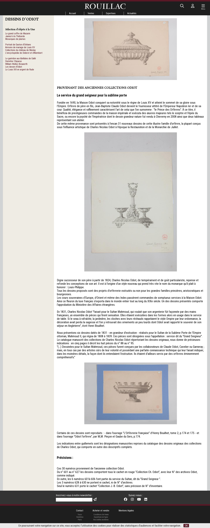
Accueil (72, 13)
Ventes (91, 13)
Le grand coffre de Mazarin (17, 33)
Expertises (111, 13)
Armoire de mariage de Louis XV (20, 47)
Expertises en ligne (101, 517)
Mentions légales (126, 510)
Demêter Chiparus (13, 61)
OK (186, 525)
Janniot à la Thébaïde (15, 36)
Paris (80, 520)
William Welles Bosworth (16, 64)
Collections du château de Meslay (20, 50)
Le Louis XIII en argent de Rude (19, 69)
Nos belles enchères (100, 520)
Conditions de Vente (100, 514)
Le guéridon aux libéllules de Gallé (20, 58)
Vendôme (79, 517)
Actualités (131, 13)
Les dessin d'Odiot (13, 66)
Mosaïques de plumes (15, 39)
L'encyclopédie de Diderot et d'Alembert (23, 53)
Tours (80, 514)
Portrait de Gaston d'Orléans (18, 44)
